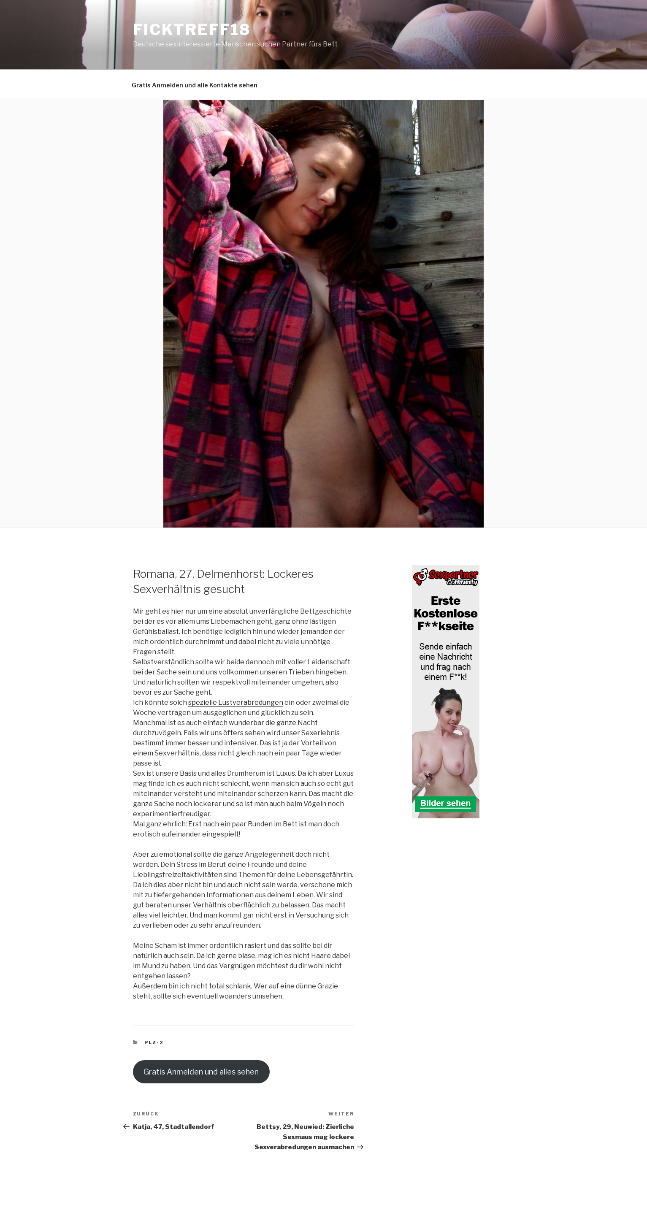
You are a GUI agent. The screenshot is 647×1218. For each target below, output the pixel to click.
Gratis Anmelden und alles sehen (201, 1071)
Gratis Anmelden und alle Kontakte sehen (194, 85)
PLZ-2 (154, 1042)
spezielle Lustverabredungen (235, 702)
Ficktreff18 (192, 29)
